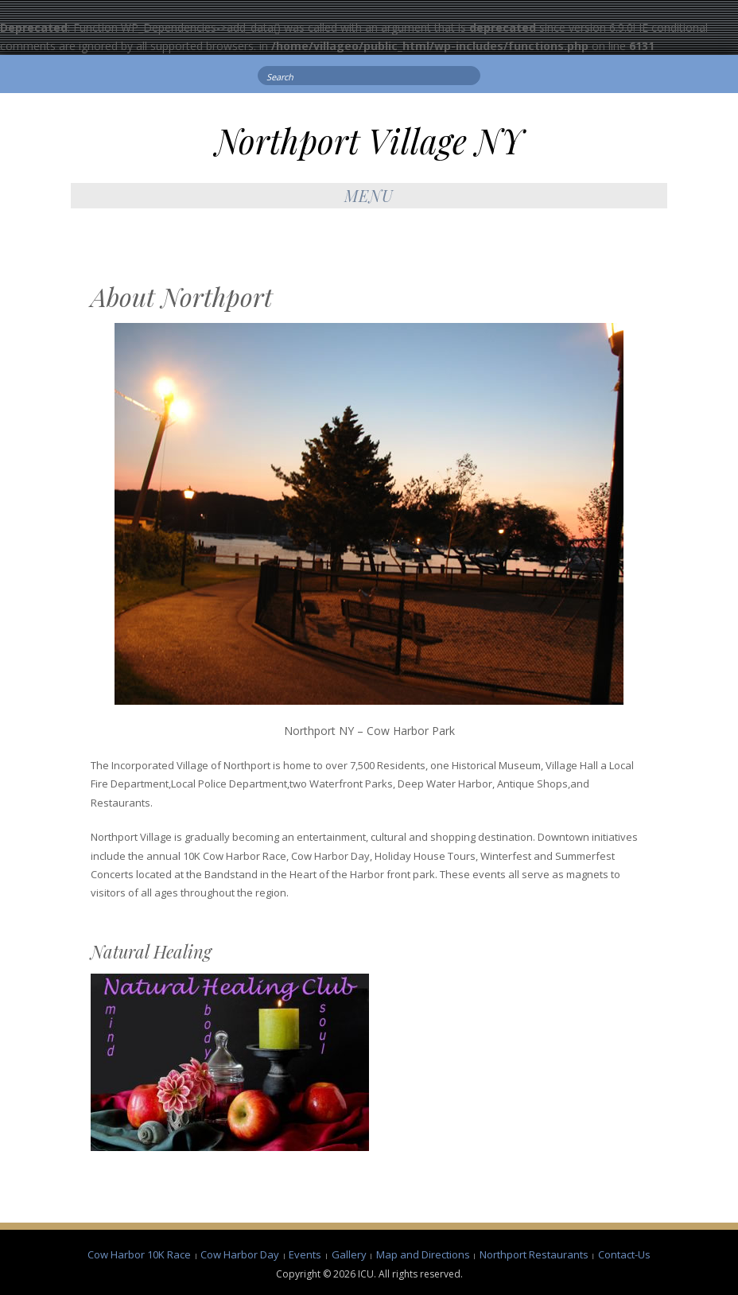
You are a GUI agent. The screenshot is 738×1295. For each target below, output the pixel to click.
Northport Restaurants (534, 1254)
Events (305, 1254)
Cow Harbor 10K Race (139, 1254)
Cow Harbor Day (239, 1254)
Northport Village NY (369, 141)
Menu (369, 195)
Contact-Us (624, 1254)
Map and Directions (423, 1254)
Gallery (349, 1254)
